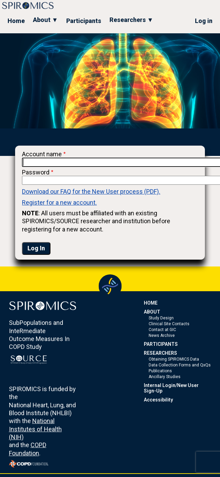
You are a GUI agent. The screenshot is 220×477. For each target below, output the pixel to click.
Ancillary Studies (165, 376)
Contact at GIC (162, 329)
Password (35, 172)
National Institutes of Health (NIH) (35, 429)
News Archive (162, 335)
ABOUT (152, 312)
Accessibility (158, 399)
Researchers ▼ (131, 19)
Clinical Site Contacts (169, 323)
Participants (83, 20)
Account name (42, 154)
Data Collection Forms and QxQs (180, 365)
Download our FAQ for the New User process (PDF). (91, 191)
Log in (203, 20)
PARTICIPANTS (161, 344)
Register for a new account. (59, 202)
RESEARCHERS (160, 353)
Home (16, 20)
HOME (151, 303)
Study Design (161, 318)
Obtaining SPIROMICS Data (174, 359)
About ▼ (45, 19)
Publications (160, 370)
